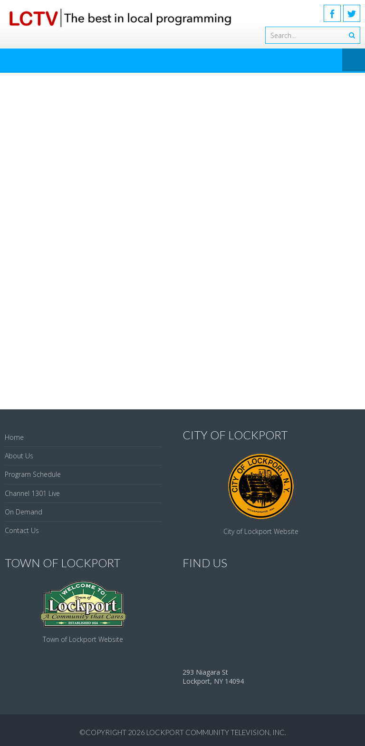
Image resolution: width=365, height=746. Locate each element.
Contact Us (22, 530)
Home (14, 437)
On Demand (23, 511)
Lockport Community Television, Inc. (216, 732)
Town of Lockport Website (83, 639)
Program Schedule (33, 474)
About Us (19, 455)
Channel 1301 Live (32, 493)
